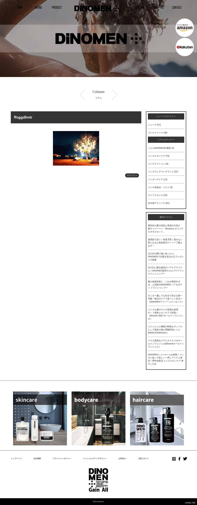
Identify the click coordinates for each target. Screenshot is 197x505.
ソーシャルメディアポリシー (95, 458)
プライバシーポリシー (62, 458)
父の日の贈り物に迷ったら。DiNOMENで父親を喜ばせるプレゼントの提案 (166, 256)
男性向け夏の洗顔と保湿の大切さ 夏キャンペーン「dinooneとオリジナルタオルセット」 (166, 228)
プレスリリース (155, 132)
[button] (57, 7)
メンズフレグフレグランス (161, 171)
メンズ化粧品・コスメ (158, 187)
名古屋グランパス (156, 203)
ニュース (152, 125)
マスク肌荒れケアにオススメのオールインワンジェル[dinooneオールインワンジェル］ (166, 343)
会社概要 (37, 458)
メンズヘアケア (155, 179)
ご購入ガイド (143, 458)
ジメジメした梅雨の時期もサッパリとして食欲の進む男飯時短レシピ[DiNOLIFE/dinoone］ (165, 329)
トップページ (16, 458)
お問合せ (122, 458)
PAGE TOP (190, 503)
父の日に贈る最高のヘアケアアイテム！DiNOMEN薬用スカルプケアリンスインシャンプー (166, 270)
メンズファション (156, 163)
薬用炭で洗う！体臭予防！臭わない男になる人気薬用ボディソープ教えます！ (165, 242)
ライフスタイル (155, 195)
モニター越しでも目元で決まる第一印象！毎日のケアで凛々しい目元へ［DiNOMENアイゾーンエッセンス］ (166, 298)
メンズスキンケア (156, 156)
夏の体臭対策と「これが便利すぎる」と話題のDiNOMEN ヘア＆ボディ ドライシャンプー (165, 284)
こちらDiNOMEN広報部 (159, 148)
